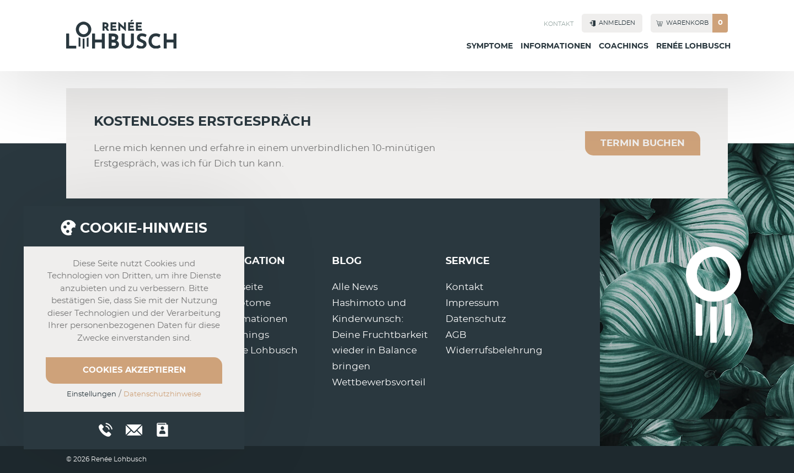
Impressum (472, 303)
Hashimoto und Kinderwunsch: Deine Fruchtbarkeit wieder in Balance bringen (380, 335)
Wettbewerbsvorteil (379, 382)
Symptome (489, 46)
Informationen (556, 46)
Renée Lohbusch (693, 46)
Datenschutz (476, 319)
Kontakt (558, 24)
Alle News (355, 287)
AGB (456, 335)
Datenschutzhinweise (162, 394)
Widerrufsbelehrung (494, 350)
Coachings (623, 46)
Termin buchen (642, 143)
